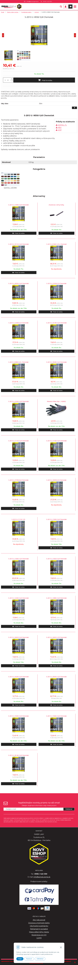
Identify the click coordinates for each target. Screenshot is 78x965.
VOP (60, 130)
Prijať (20, 959)
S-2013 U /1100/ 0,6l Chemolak (56, 441)
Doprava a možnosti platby (39, 923)
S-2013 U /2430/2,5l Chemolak (18, 323)
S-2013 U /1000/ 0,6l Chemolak (56, 519)
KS (8, 80)
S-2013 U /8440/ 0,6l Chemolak (56, 362)
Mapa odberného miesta (39, 932)
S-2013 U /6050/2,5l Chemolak (56, 480)
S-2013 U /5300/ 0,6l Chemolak (18, 716)
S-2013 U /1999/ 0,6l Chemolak (18, 205)
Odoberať (68, 809)
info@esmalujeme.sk (32, 1)
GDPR (39, 938)
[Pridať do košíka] (44, 80)
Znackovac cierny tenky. (56, 205)
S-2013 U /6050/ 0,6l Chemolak (18, 283)
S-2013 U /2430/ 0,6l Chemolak (18, 598)
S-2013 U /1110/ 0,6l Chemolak (18, 441)
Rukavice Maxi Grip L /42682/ (56, 401)
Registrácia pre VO (39, 935)
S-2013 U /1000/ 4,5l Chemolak (18, 559)
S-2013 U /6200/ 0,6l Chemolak (18, 677)
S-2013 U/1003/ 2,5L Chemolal (56, 244)
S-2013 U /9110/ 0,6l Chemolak (18, 244)
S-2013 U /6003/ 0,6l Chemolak (18, 637)
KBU (60, 128)
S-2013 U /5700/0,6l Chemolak (18, 480)
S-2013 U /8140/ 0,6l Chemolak (18, 755)
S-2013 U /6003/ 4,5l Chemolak (56, 637)
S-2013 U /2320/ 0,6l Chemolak (18, 401)
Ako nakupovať (39, 920)
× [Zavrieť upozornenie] (75, 962)
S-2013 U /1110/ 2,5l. (18, 519)
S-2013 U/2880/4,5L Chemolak (18, 362)
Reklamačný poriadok (39, 929)
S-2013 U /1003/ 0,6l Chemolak (56, 559)
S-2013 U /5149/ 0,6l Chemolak (56, 323)
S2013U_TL (62, 125)
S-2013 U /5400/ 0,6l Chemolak (56, 716)
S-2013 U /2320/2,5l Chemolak (56, 283)
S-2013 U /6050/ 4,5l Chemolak (56, 677)
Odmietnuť (40, 959)
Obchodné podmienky (39, 926)
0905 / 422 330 (47, 1)
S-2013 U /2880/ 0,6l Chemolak (56, 598)
